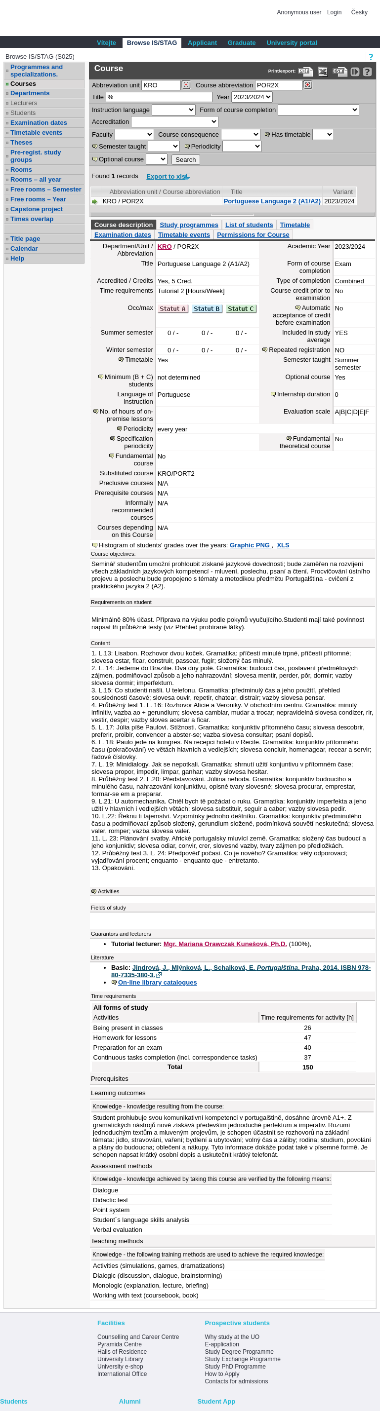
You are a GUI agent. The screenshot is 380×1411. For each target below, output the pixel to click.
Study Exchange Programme (242, 1359)
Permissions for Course (253, 234)
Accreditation (110, 121)
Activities (108, 891)
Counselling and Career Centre (138, 1337)
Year (222, 97)
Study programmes (189, 225)
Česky (359, 12)
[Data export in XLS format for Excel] (323, 72)
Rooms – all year (35, 179)
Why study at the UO (232, 1337)
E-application (222, 1344)
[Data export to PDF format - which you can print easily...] (305, 72)
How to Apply (222, 1374)
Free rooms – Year (38, 199)
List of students (249, 225)
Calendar (24, 248)
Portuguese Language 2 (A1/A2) (272, 201)
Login (334, 12)
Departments (29, 93)
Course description (123, 225)
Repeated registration (299, 349)
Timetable (295, 225)
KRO (165, 246)
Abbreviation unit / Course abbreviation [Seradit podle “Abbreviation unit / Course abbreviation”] (165, 191)
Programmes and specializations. (36, 70)
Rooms (21, 169)
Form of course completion (238, 110)
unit (116, 85)
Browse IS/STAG (152, 42)
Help (17, 258)
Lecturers (23, 103)
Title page (25, 238)
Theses (21, 142)
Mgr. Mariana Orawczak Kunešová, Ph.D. (225, 944)
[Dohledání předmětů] (307, 85)
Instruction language (121, 110)
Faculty (102, 134)
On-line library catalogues (157, 982)
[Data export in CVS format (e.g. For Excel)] (340, 72)
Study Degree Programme (239, 1351)
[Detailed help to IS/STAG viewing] (367, 72)
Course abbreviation (224, 85)
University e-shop (120, 1366)
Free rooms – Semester (46, 189)
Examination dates (38, 122)
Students (23, 112)
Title (98, 97)
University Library (120, 1359)
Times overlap (31, 219)
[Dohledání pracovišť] (186, 85)
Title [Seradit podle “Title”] (237, 191)
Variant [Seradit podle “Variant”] (343, 191)
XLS (283, 545)
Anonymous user (300, 12)
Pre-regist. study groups (35, 156)
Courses (23, 83)
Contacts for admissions (236, 1381)
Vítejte (106, 42)
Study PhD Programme (235, 1366)
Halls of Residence (122, 1351)
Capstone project (36, 209)
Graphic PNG (251, 545)
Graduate (242, 42)
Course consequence (188, 134)
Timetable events (36, 132)
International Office (122, 1374)
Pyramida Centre (119, 1344)
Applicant (202, 42)
